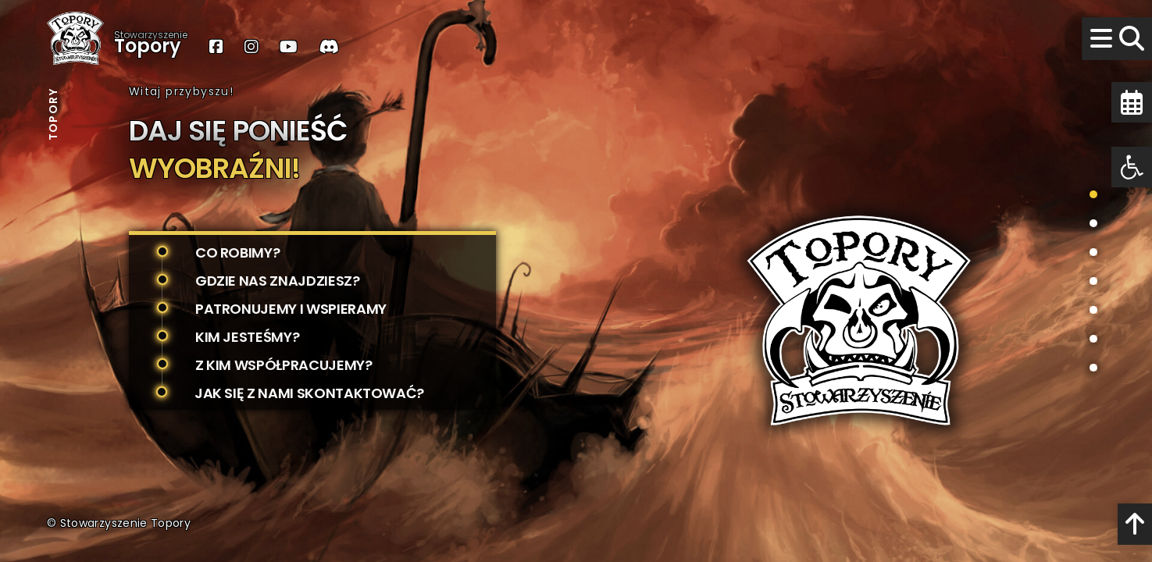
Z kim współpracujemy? (284, 365)
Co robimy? (237, 252)
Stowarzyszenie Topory (125, 523)
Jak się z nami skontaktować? (309, 393)
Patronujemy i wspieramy (291, 308)
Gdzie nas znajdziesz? (277, 280)
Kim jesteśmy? (247, 337)
